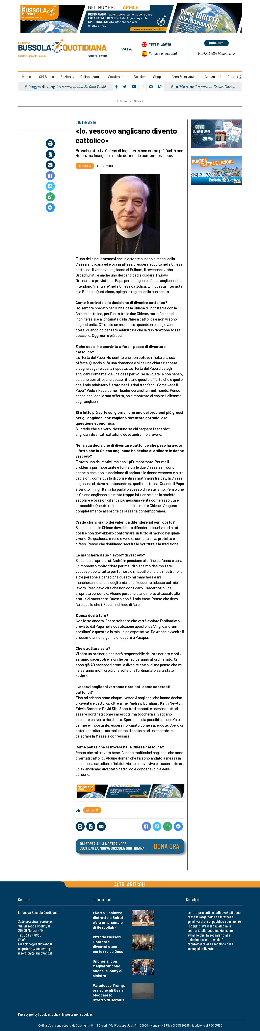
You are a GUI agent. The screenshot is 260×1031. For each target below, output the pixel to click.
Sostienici (115, 76)
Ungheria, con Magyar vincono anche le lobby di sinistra (107, 968)
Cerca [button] (235, 77)
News (160, 43)
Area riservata (183, 76)
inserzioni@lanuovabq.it (35, 953)
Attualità (138, 101)
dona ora (216, 43)
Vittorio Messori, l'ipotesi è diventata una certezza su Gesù (108, 944)
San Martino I (184, 86)
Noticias (163, 53)
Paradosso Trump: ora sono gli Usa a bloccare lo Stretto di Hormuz (109, 992)
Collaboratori (90, 76)
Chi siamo (46, 76)
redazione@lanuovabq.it (35, 944)
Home (26, 76)
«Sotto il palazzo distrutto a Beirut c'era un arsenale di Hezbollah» (108, 919)
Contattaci (213, 76)
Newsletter (216, 53)
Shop (157, 76)
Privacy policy (27, 1014)
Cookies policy (50, 1014)
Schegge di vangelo (43, 86)
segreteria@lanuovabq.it (35, 948)
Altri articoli (130, 884)
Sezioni (66, 76)
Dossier (139, 76)
